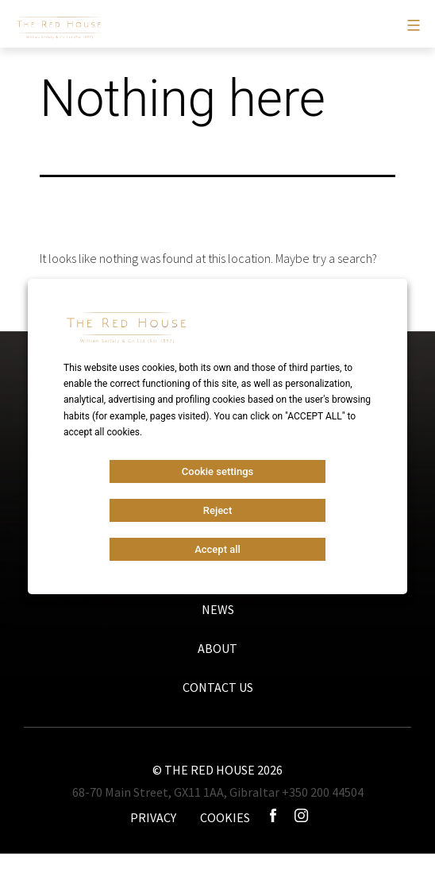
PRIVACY (153, 817)
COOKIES (225, 817)
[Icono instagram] (301, 817)
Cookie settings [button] (217, 471)
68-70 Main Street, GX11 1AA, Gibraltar (175, 792)
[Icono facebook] (274, 817)
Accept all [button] (217, 549)
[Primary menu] (411, 25)
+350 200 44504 (323, 792)
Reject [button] (218, 510)
